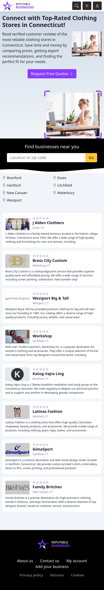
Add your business (52, 566)
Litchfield (64, 185)
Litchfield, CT (41, 341)
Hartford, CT (40, 416)
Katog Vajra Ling (48, 373)
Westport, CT (41, 303)
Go (91, 157)
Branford (14, 177)
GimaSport (43, 449)
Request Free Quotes (52, 73)
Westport (14, 200)
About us (25, 560)
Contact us (49, 560)
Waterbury (65, 192)
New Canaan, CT (43, 492)
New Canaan (17, 192)
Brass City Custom (50, 260)
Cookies (77, 575)
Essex (61, 177)
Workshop (42, 335)
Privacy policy (31, 575)
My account (76, 560)
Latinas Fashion (47, 411)
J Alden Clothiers (48, 222)
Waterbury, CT (41, 265)
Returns (57, 575)
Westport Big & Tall (51, 298)
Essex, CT (38, 227)
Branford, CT (40, 378)
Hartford (14, 185)
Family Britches (47, 486)
